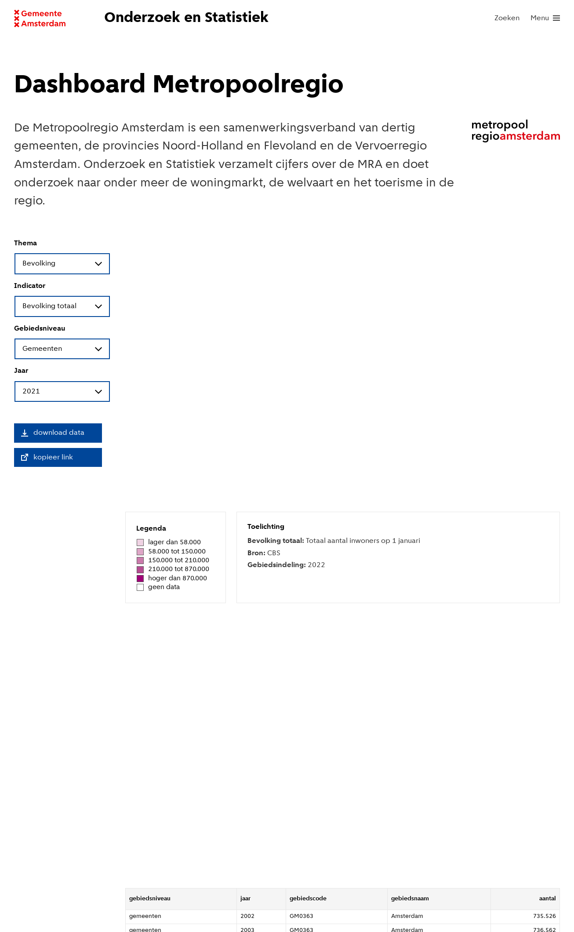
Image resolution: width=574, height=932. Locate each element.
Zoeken (507, 18)
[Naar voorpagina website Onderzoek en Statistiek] (189, 18)
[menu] (545, 18)
